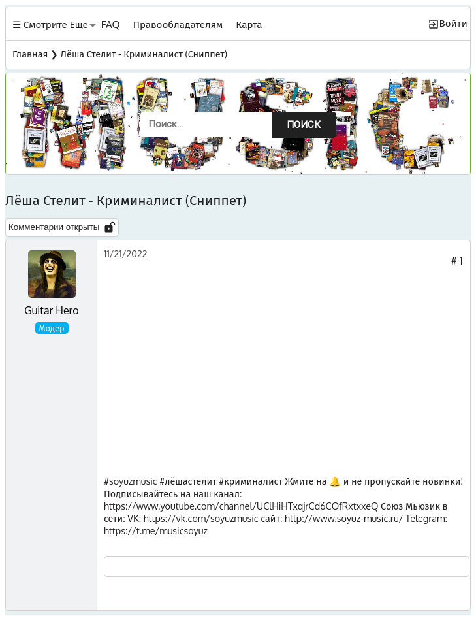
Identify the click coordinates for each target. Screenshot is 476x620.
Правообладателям (178, 24)
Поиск (304, 125)
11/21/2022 (126, 253)
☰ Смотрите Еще (50, 24)
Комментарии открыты (62, 227)
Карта (249, 24)
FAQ (110, 24)
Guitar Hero (51, 310)
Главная (30, 53)
